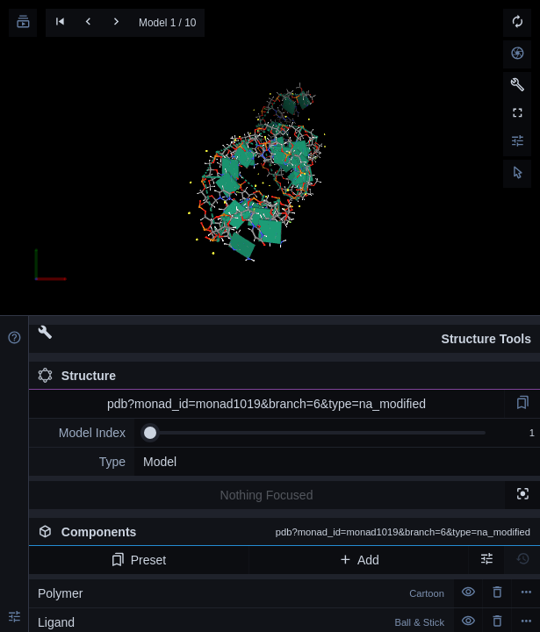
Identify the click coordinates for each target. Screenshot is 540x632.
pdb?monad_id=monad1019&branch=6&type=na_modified (266, 404)
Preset (138, 560)
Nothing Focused (266, 495)
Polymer (241, 593)
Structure (77, 376)
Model (159, 462)
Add (358, 560)
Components (284, 532)
